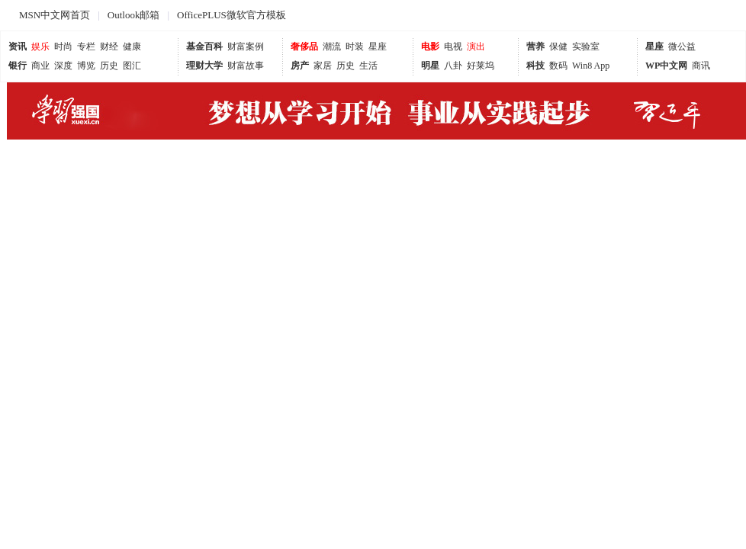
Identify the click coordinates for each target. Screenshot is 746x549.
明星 (430, 65)
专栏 (86, 46)
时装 (355, 46)
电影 (430, 46)
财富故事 (245, 65)
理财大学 (204, 65)
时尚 (63, 46)
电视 (453, 46)
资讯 (17, 46)
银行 (17, 65)
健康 (132, 46)
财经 (109, 46)
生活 (368, 65)
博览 (86, 65)
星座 (377, 46)
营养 (535, 46)
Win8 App (590, 65)
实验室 (586, 46)
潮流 (332, 46)
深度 (63, 65)
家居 (323, 65)
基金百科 (204, 46)
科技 (535, 65)
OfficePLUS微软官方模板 (231, 15)
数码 (558, 65)
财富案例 (245, 46)
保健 (558, 46)
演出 (476, 46)
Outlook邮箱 (134, 15)
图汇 (132, 65)
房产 (300, 65)
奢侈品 (304, 46)
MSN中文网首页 (54, 15)
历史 (109, 65)
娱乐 (40, 46)
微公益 (682, 46)
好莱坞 (480, 65)
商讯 (701, 65)
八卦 (453, 65)
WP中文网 (666, 65)
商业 (40, 65)
